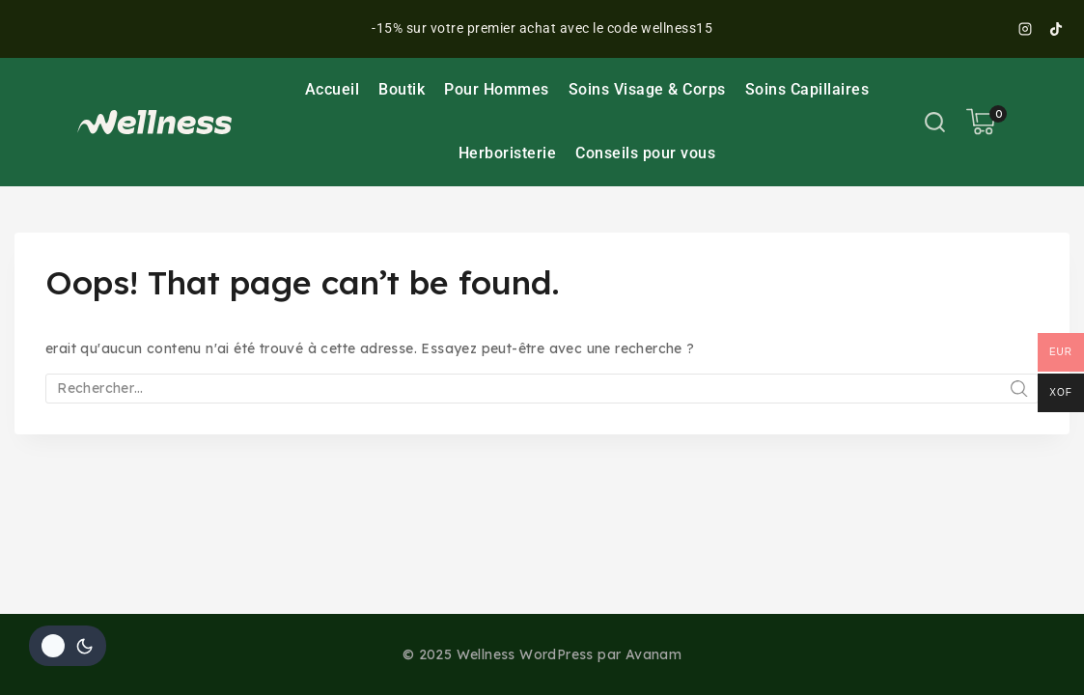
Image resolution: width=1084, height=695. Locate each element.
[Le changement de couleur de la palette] (67, 646)
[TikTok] (1056, 28)
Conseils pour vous (645, 153)
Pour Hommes (496, 89)
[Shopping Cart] (986, 121)
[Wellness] (154, 122)
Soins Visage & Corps (647, 89)
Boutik (401, 89)
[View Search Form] (935, 122)
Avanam (653, 654)
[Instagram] (1025, 28)
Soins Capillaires (807, 89)
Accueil (332, 89)
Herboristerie (508, 153)
